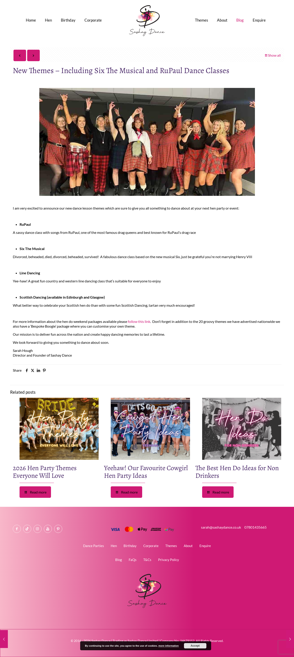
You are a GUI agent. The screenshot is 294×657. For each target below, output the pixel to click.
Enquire (205, 546)
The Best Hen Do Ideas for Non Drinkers (237, 471)
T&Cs (147, 560)
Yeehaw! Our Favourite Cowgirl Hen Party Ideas (146, 471)
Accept (195, 645)
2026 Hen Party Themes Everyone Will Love (45, 471)
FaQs (133, 560)
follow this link (138, 321)
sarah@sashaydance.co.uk (222, 527)
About (188, 546)
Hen (114, 546)
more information (168, 645)
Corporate (151, 546)
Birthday (130, 546)
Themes (171, 546)
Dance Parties (93, 546)
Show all (272, 55)
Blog (118, 560)
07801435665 (255, 527)
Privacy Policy (168, 560)
